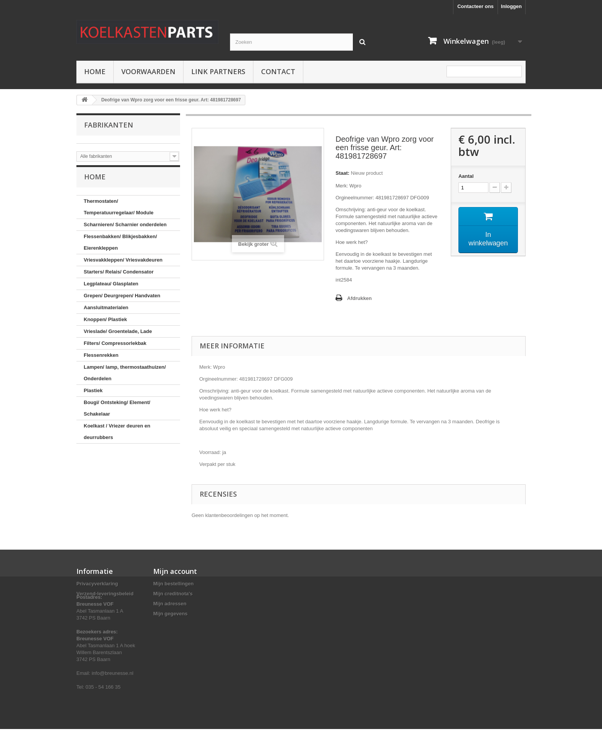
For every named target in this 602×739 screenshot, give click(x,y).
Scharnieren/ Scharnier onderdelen (125, 229)
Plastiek (93, 395)
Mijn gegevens (170, 613)
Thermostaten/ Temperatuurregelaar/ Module (119, 211)
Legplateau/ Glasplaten (111, 289)
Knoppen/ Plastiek (105, 324)
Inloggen (511, 6)
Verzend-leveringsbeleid (105, 594)
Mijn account (175, 571)
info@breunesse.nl (113, 683)
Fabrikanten (108, 124)
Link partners (218, 71)
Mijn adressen (170, 603)
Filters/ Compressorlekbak (115, 348)
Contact (278, 71)
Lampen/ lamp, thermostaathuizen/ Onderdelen (125, 377)
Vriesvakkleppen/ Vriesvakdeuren (123, 265)
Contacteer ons (475, 6)
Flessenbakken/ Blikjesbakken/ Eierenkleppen (120, 247)
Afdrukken (359, 298)
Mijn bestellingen (173, 584)
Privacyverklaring (97, 584)
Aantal (466, 176)
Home (95, 71)
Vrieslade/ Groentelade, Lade (118, 336)
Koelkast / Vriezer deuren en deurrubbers (117, 436)
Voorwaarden (148, 71)
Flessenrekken (101, 360)
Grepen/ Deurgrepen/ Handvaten (122, 300)
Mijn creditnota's (173, 594)
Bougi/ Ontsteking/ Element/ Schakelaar (117, 413)
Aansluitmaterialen (106, 312)
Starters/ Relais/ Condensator (119, 277)
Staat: (342, 173)
